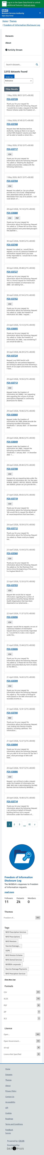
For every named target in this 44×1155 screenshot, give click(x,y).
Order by (9, 77)
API (6, 1108)
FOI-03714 (12, 801)
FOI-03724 (12, 355)
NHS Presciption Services (15, 974)
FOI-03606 (12, 649)
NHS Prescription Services (16, 932)
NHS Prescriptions (13, 937)
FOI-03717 (12, 149)
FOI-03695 (12, 328)
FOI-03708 (12, 468)
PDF (17, 218)
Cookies (8, 1113)
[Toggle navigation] (40, 13)
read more (9, 892)
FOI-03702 (12, 298)
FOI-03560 (12, 553)
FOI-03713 (12, 382)
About (8, 43)
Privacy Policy (10, 1091)
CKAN (21, 1141)
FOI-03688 (12, 212)
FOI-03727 (12, 271)
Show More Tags (10, 979)
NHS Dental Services (14, 960)
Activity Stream (13, 50)
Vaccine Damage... (13, 946)
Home (5, 21)
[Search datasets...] (19, 64)
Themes (13, 21)
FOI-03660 (12, 414)
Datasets (9, 36)
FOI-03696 (12, 617)
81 (30, 824)
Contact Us (9, 1097)
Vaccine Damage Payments (16, 969)
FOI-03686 (12, 771)
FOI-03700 (12, 712)
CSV (9, 154)
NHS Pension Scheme (14, 955)
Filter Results (12, 89)
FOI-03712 (12, 528)
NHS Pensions (11, 941)
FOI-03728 (12, 99)
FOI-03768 (12, 124)
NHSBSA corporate (13, 964)
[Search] (37, 64)
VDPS (8, 951)
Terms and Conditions (14, 1124)
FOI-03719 (12, 498)
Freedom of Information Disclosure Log (22, 25)
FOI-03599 (12, 680)
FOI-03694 (12, 744)
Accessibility (10, 1102)
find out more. (29, 5)
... (24, 825)
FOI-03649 (12, 441)
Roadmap (9, 1119)
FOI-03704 (12, 181)
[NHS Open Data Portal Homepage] (13, 12)
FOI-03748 (12, 244)
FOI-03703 (12, 585)
